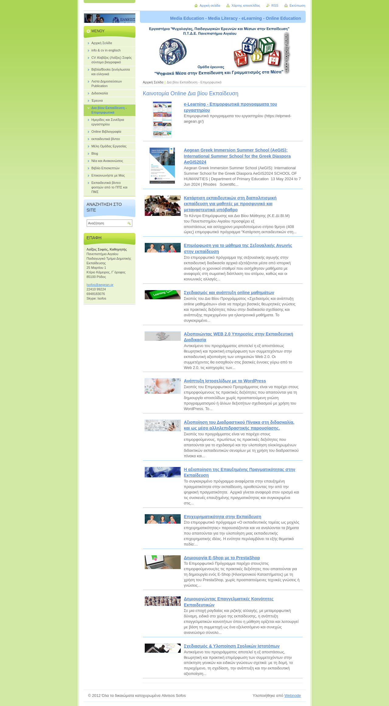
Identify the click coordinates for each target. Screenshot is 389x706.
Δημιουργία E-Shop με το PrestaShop (222, 557)
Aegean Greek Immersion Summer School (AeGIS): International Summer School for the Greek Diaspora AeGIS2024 (237, 156)
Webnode (292, 695)
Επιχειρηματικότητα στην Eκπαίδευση (223, 516)
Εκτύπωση (297, 5)
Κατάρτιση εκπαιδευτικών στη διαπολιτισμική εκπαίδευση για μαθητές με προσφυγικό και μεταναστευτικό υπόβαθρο (230, 203)
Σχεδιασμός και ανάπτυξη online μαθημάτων (229, 292)
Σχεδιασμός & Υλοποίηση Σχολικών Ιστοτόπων (232, 646)
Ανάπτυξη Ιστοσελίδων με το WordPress (225, 380)
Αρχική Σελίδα (153, 82)
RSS (275, 5)
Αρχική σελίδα (210, 5)
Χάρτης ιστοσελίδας (245, 5)
